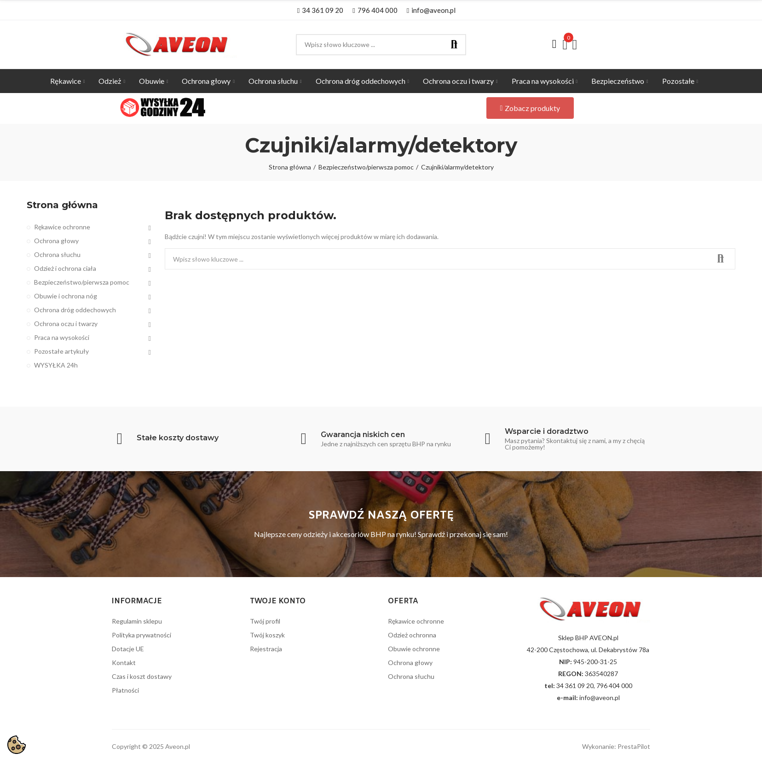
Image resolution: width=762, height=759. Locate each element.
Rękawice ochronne (62, 227)
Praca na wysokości (61, 337)
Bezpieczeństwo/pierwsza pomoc (81, 282)
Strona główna (62, 204)
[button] (320, 10)
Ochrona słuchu (57, 254)
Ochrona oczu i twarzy (66, 323)
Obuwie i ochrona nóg (65, 296)
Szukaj (454, 44)
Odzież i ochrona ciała (65, 268)
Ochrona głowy (56, 241)
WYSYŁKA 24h (56, 365)
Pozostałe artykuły (61, 351)
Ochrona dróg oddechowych (75, 310)
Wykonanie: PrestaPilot (616, 746)
